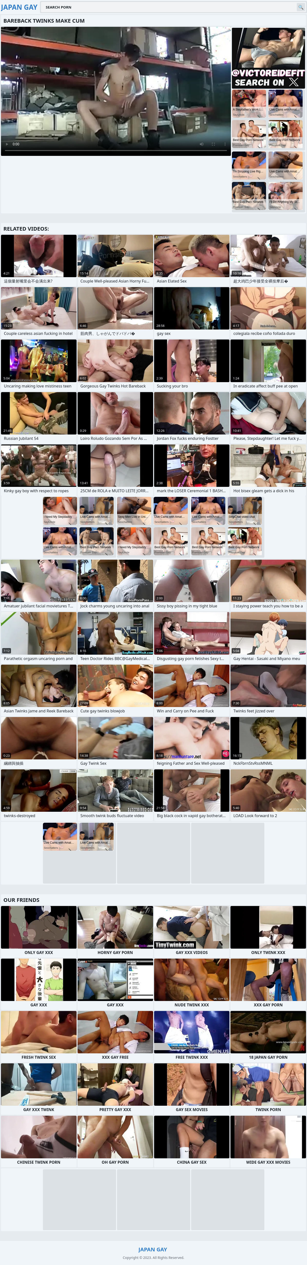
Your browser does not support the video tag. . (116, 91)
